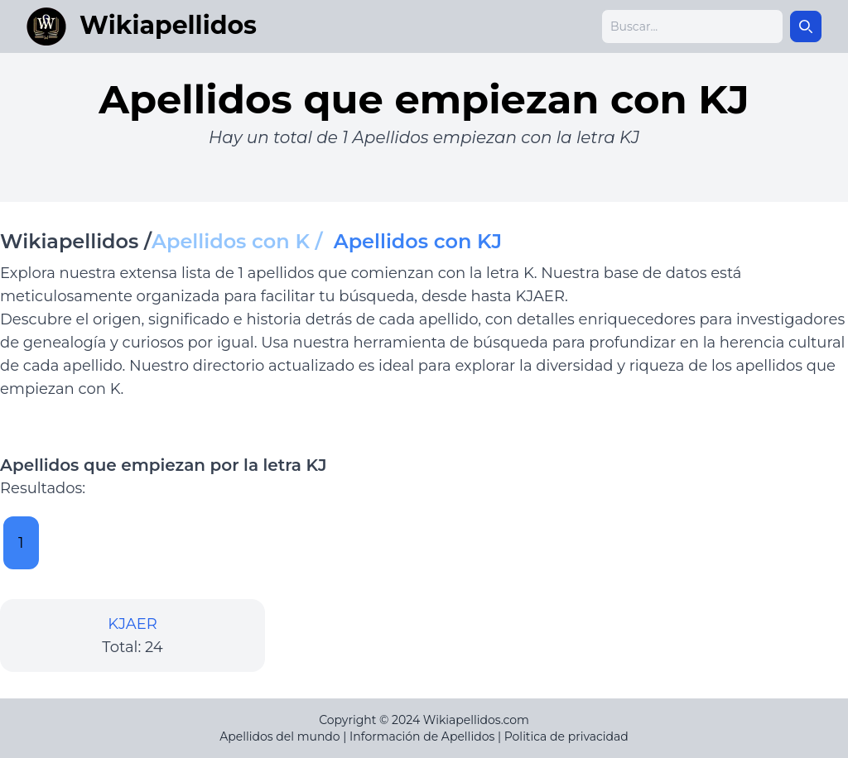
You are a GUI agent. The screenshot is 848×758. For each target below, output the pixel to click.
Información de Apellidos (421, 736)
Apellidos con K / (243, 241)
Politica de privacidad (566, 736)
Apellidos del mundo (279, 736)
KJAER (132, 624)
